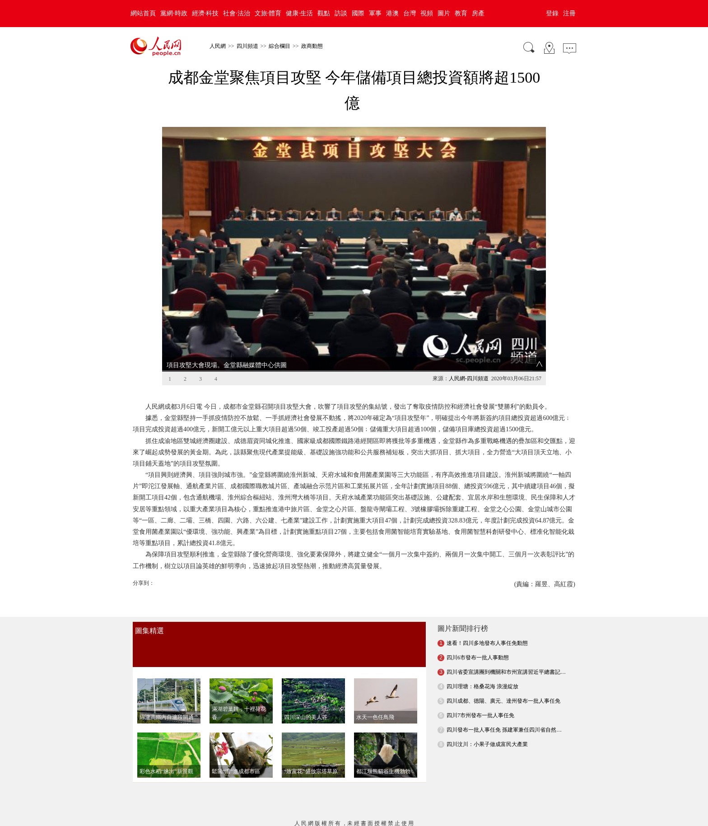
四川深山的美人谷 (305, 645)
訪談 (341, 13)
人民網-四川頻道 (469, 306)
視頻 (426, 13)
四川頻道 (247, 46)
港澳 (392, 13)
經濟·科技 (205, 13)
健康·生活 (299, 13)
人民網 (218, 46)
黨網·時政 (173, 13)
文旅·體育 (268, 13)
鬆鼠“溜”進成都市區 (236, 699)
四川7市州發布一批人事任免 (480, 643)
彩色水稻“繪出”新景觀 (166, 699)
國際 (358, 13)
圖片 (444, 13)
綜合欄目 (279, 46)
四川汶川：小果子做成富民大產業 (487, 672)
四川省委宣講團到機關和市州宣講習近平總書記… (506, 600)
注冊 (569, 13)
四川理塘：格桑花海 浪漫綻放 (482, 614)
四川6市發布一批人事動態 (478, 586)
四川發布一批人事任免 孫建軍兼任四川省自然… (504, 658)
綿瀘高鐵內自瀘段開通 (167, 645)
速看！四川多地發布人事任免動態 (487, 571)
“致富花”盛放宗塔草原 (311, 699)
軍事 (375, 13)
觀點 (323, 13)
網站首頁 (143, 13)
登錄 (552, 13)
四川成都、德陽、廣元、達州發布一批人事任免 (503, 629)
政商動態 (312, 46)
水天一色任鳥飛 (375, 645)
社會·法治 (236, 13)
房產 (478, 13)
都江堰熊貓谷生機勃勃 (383, 699)
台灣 (409, 13)
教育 (461, 13)
